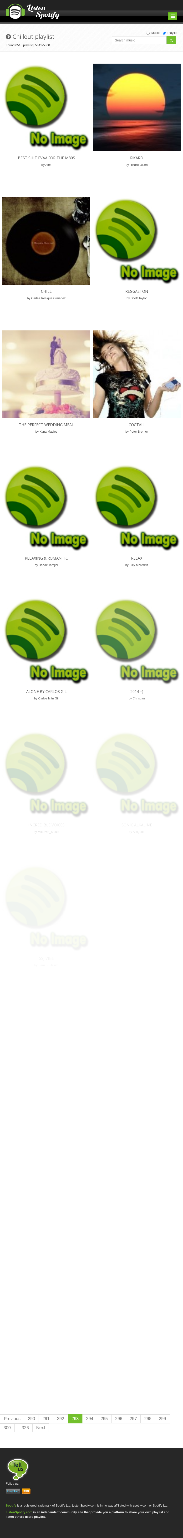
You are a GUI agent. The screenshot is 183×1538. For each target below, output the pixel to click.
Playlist (170, 33)
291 (46, 1418)
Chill (46, 291)
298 (147, 1418)
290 (31, 1418)
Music (153, 33)
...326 (23, 1427)
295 (104, 1418)
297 (133, 1418)
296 (118, 1418)
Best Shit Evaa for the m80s (46, 158)
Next (40, 1427)
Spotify (11, 1505)
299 (162, 1418)
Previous (12, 1418)
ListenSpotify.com (19, 1512)
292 (60, 1418)
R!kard (136, 158)
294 (89, 1418)
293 (75, 1418)
